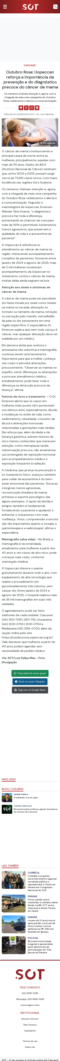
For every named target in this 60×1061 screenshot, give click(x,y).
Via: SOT (7, 658)
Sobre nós (30, 1047)
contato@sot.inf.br (30, 1005)
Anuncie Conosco (30, 1018)
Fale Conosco (30, 1024)
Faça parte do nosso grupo (30, 673)
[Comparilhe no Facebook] (21, 107)
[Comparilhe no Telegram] (37, 107)
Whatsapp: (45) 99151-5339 (30, 999)
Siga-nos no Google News (30, 690)
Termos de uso (30, 1041)
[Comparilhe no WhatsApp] (31, 107)
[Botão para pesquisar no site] (55, 6)
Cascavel (30, 65)
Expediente (30, 1030)
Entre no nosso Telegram (30, 681)
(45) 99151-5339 (30, 993)
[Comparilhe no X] (26, 107)
